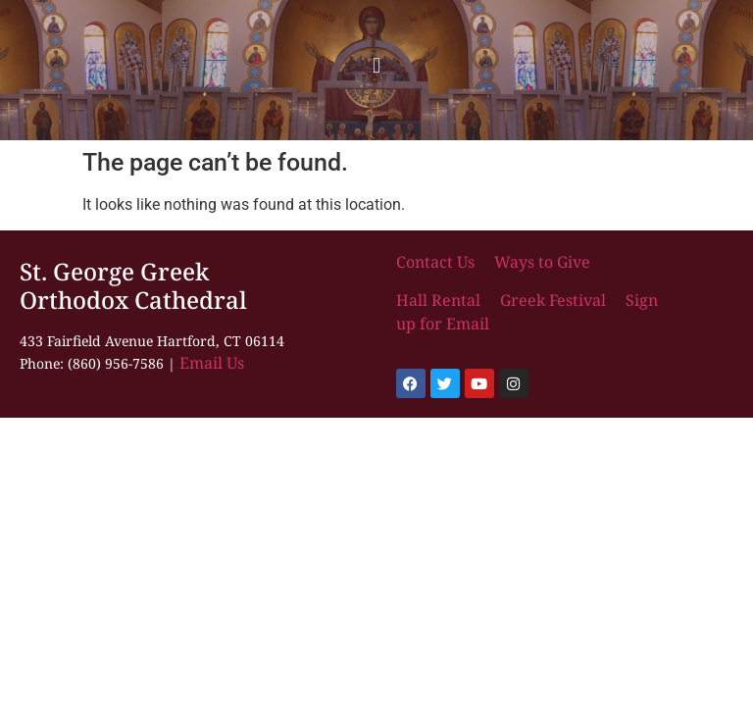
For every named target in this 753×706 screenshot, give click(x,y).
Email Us (211, 363)
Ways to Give (542, 262)
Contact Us (437, 262)
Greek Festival (553, 300)
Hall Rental (440, 300)
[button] (376, 65)
